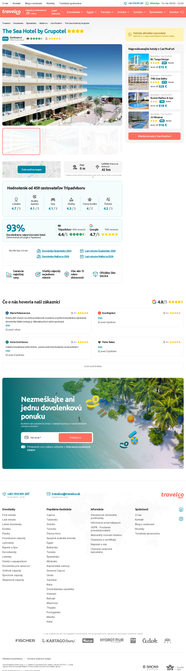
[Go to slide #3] (99, 141)
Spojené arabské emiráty (61, 538)
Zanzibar (52, 579)
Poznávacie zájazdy (13, 538)
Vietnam (51, 593)
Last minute (56, 12)
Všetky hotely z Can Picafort (154, 136)
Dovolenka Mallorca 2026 (53, 256)
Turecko (106, 12)
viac (8, 325)
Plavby (6, 533)
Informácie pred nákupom (106, 522)
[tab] (54, 121)
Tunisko (138, 12)
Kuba (49, 584)
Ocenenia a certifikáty (103, 539)
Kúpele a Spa (10, 547)
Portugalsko (54, 612)
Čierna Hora (53, 533)
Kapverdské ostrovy (58, 565)
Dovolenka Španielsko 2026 (54, 251)
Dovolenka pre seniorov (16, 565)
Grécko (121, 12)
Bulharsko (52, 547)
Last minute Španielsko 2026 (97, 251)
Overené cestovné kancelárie (101, 550)
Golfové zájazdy (11, 570)
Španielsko (156, 12)
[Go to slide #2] (60, 141)
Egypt (90, 12)
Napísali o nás (99, 544)
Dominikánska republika (60, 589)
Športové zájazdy (12, 575)
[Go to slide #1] (21, 141)
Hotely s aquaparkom (14, 561)
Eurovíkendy (9, 552)
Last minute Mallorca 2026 (96, 256)
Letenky (6, 556)
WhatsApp (153, 3)
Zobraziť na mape (32, 169)
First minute (9, 514)
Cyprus (51, 514)
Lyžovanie (8, 542)
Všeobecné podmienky (12, 658)
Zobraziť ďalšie (93, 366)
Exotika (174, 12)
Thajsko (51, 607)
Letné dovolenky (12, 524)
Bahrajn (51, 598)
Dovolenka (73, 12)
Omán (50, 575)
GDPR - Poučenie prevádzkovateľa (101, 529)
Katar (50, 621)
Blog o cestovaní (33, 3)
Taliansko (52, 519)
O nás (5, 3)
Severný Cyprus (56, 570)
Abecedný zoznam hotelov (106, 535)
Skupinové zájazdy (13, 579)
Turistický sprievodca (70, 3)
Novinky (51, 3)
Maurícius (52, 603)
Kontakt (16, 3)
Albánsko (52, 561)
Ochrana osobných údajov (39, 658)
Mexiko (51, 616)
